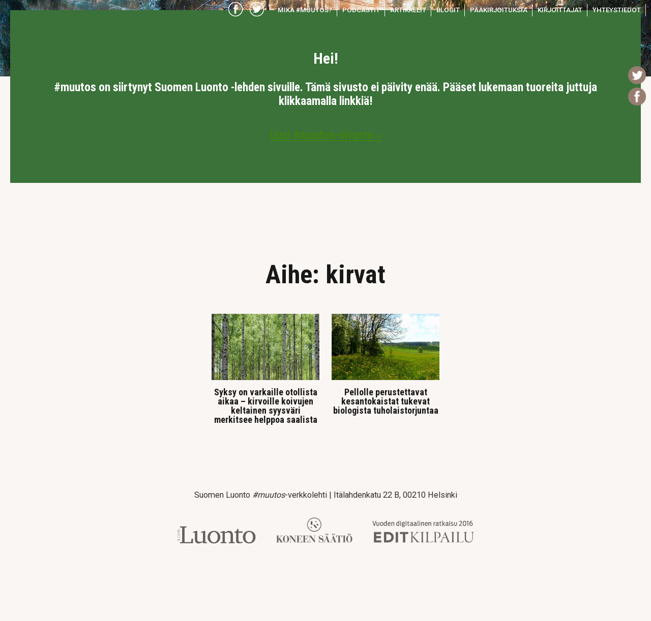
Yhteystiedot (617, 10)
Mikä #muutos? (305, 10)
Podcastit (361, 10)
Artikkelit (408, 10)
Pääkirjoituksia (498, 10)
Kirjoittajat (560, 10)
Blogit (448, 10)
